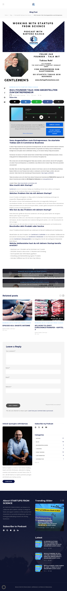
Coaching (50, 448)
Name (8, 368)
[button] (4, 587)
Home (6, 15)
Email (7, 377)
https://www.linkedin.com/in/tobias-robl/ (27, 183)
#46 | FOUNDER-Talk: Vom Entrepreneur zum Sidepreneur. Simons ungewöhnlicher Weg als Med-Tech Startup (38, 274)
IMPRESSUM (35, 587)
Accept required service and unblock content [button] (54, 131)
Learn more (8, 481)
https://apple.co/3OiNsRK (47, 173)
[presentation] (19, 399)
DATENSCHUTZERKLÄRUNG (45, 587)
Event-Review (50, 452)
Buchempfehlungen (50, 445)
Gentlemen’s (12, 189)
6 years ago (44, 332)
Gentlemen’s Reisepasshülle (22, 239)
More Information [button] (28, 133)
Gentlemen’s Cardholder (38, 234)
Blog (11, 15)
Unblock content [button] (54, 124)
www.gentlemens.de (48, 179)
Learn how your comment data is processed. (40, 411)
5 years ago (12, 328)
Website (8, 386)
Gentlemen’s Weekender (36, 237)
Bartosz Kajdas (16, 95)
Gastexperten (50, 455)
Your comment (10, 351)
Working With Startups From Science (22, 15)
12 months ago (41, 527)
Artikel (50, 438)
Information (50, 459)
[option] (17, 315)
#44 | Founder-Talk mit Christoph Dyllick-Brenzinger (33, 284)
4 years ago (22, 95)
